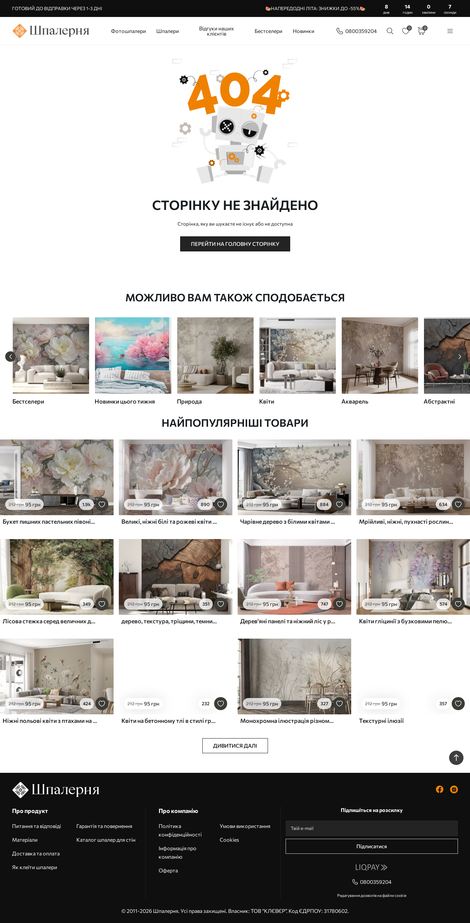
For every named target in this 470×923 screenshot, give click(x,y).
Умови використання (245, 826)
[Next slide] (459, 356)
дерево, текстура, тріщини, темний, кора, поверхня (169, 621)
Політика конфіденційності (180, 830)
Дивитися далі (235, 745)
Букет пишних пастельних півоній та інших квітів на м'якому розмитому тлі (50, 521)
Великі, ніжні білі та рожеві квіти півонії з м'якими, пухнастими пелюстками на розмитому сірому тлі (169, 521)
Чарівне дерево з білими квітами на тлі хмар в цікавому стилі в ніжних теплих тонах (288, 521)
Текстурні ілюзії (381, 720)
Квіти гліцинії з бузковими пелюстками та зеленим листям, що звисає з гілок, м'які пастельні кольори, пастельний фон (406, 621)
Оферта (168, 870)
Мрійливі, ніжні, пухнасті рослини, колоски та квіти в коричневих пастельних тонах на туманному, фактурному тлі (406, 521)
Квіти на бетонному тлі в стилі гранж (169, 720)
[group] (50, 361)
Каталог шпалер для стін (105, 839)
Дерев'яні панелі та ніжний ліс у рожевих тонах (288, 621)
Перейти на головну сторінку (235, 244)
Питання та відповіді (36, 826)
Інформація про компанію (177, 852)
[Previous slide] (10, 356)
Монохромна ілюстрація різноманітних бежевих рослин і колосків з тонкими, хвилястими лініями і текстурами (288, 720)
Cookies (229, 839)
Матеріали (25, 839)
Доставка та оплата (36, 853)
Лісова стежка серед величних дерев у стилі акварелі (50, 621)
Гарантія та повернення (104, 826)
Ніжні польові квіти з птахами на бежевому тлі (50, 720)
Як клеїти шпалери (34, 867)
